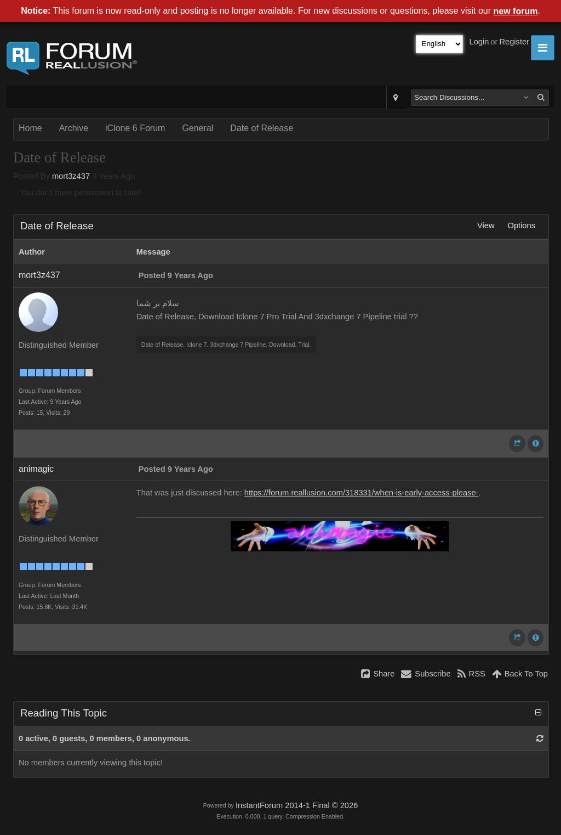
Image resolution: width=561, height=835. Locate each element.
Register (514, 41)
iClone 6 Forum (135, 128)
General (197, 128)
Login (479, 41)
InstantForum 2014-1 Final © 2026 (297, 805)
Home (30, 128)
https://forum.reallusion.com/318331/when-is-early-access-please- (361, 492)
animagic (36, 468)
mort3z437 (71, 176)
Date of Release (261, 128)
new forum (516, 11)
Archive (73, 128)
